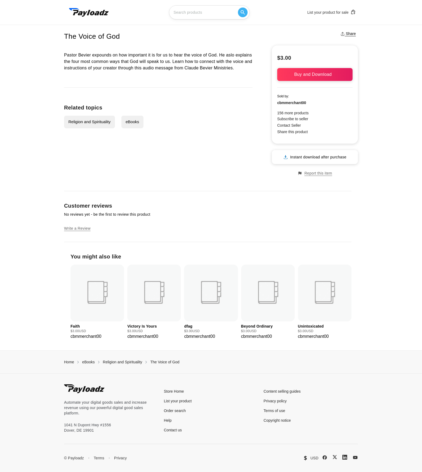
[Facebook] (324, 457)
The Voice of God (164, 362)
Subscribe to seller (292, 119)
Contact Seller (289, 125)
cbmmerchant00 (291, 103)
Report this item (315, 173)
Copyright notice (277, 420)
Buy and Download (315, 74)
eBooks (132, 121)
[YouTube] (355, 457)
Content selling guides (282, 391)
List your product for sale (331, 12)
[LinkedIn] (344, 457)
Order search (175, 411)
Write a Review (77, 228)
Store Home (174, 391)
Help (168, 420)
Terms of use (274, 411)
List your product (178, 401)
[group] (97, 302)
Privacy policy (275, 401)
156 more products (293, 113)
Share (348, 33)
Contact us (173, 430)
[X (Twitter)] (335, 457)
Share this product (292, 132)
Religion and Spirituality (89, 121)
